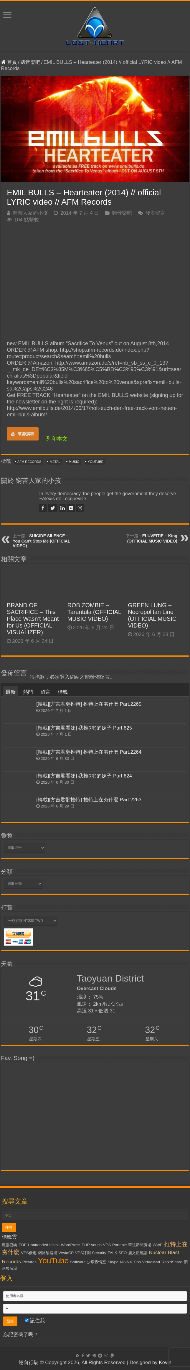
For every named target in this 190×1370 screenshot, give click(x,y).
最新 (11, 692)
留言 (45, 692)
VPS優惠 (29, 1253)
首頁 (9, 62)
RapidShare (172, 1262)
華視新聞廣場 (139, 1245)
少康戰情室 (96, 1262)
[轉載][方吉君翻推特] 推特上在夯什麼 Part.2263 (88, 799)
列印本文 (56, 439)
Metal (55, 461)
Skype (113, 1262)
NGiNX (126, 1262)
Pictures (29, 1262)
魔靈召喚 (9, 1245)
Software (78, 1262)
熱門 (28, 692)
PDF (23, 1245)
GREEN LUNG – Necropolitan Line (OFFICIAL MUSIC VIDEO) (152, 615)
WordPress (70, 1245)
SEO (122, 1253)
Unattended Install (44, 1245)
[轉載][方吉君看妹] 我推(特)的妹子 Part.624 (84, 776)
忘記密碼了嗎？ (20, 1334)
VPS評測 (83, 1253)
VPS (107, 1245)
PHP (86, 1245)
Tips (137, 1262)
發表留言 (155, 213)
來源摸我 (22, 433)
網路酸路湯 (47, 1253)
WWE (158, 1245)
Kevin (165, 1362)
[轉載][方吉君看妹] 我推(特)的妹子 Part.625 (84, 728)
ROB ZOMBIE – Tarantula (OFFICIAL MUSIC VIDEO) (94, 612)
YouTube (95, 461)
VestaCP (66, 1253)
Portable (119, 1245)
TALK (112, 1253)
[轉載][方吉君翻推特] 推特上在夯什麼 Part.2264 (88, 752)
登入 (65, 677)
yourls (96, 1245)
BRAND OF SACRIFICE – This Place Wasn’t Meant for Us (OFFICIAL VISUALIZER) (33, 618)
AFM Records (29, 461)
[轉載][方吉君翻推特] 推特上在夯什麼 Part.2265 (88, 704)
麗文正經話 (137, 1253)
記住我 (35, 1321)
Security (99, 1253)
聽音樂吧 (30, 62)
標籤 (63, 692)
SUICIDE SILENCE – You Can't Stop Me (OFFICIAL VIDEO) (41, 540)
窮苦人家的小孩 (30, 213)
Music (74, 461)
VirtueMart (151, 1262)
